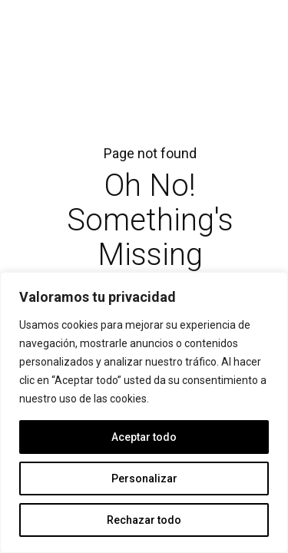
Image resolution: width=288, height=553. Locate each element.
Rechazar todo (144, 520)
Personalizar (144, 478)
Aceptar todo (144, 437)
